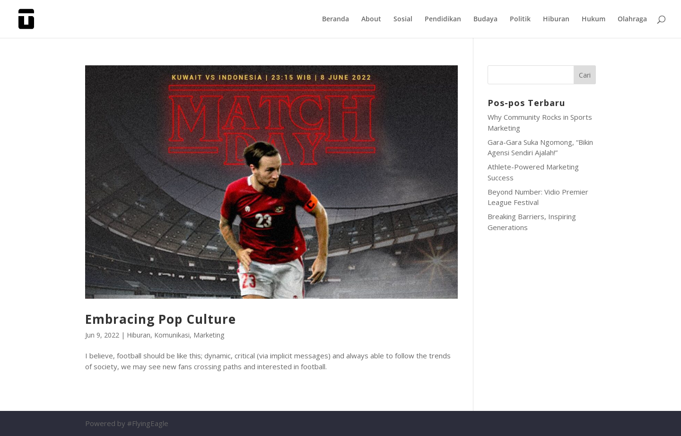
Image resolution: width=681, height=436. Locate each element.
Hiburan (556, 19)
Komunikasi (172, 334)
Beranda (335, 19)
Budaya (485, 19)
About (371, 19)
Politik (520, 19)
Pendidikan (443, 19)
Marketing (208, 334)
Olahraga (632, 19)
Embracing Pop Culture (160, 319)
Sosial (402, 19)
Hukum (593, 19)
